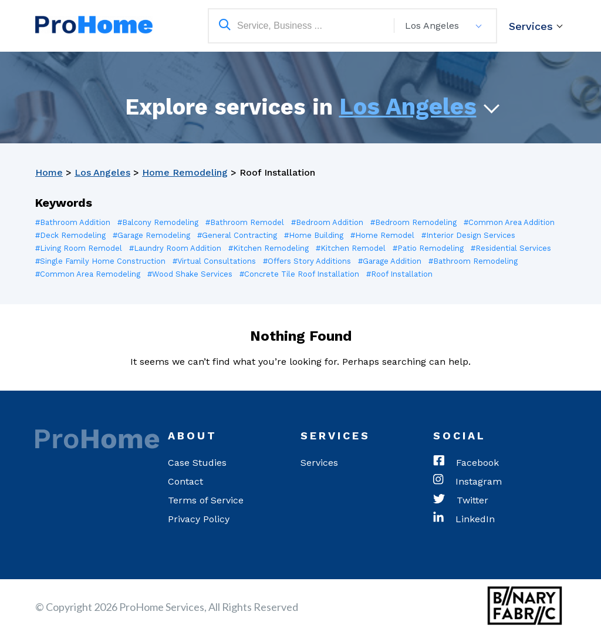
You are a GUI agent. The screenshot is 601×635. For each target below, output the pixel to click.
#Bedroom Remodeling (413, 222)
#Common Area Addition (509, 222)
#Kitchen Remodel (351, 248)
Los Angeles (408, 106)
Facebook (466, 462)
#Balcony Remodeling (157, 222)
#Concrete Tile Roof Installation (300, 274)
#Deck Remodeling (70, 235)
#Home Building (313, 235)
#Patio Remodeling (428, 248)
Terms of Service (206, 500)
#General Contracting (237, 235)
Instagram (467, 481)
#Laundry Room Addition (175, 248)
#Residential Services (511, 248)
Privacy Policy (198, 519)
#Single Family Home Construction (100, 261)
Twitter (460, 500)
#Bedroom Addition (327, 222)
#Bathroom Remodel (244, 222)
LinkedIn (464, 519)
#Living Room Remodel (78, 248)
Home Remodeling (185, 172)
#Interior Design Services (468, 235)
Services (531, 26)
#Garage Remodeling (151, 235)
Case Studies (197, 462)
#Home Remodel (382, 235)
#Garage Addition (389, 261)
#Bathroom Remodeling (473, 261)
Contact (185, 481)
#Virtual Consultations (214, 261)
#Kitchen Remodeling (268, 248)
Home (49, 172)
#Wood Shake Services (190, 274)
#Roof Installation (400, 274)
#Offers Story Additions (307, 261)
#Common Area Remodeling (87, 274)
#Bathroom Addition (72, 222)
